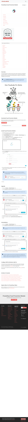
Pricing (2, 309)
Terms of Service (3, 327)
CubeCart (4, 55)
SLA (9, 327)
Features (2, 308)
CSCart (3, 54)
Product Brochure (10, 314)
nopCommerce (5, 62)
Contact (2, 314)
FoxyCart (4, 60)
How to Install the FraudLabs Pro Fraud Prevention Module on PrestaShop (11, 278)
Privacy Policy (7, 327)
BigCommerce (4, 52)
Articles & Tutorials (5, 23)
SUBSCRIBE (24, 307)
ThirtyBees (4, 66)
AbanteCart (4, 53)
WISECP (4, 65)
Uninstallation (5, 20)
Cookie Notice (11, 327)
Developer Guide (10, 308)
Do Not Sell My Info (3, 315)
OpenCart (4, 45)
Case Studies (9, 313)
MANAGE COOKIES (23, 420)
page (21, 267)
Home (2, 307)
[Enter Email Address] (22, 307)
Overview (4, 14)
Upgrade (4, 19)
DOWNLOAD (23, 125)
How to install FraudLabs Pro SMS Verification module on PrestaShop (10, 277)
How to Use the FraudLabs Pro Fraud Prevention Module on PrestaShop (11, 280)
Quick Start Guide (10, 307)
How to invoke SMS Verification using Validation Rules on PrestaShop (10, 279)
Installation (4, 17)
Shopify (4, 46)
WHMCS (4, 48)
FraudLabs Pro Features (9, 79)
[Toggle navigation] (26, 1)
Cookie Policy (12, 419)
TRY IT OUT (14, 299)
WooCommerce (5, 47)
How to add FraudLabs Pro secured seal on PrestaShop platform (10, 274)
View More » (15, 322)
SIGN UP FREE (4, 122)
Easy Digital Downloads (6, 61)
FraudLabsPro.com (6, 326)
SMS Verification (5, 22)
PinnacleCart (4, 59)
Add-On (2, 313)
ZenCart (4, 58)
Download (4, 16)
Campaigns (9, 315)
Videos (4, 25)
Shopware (4, 67)
